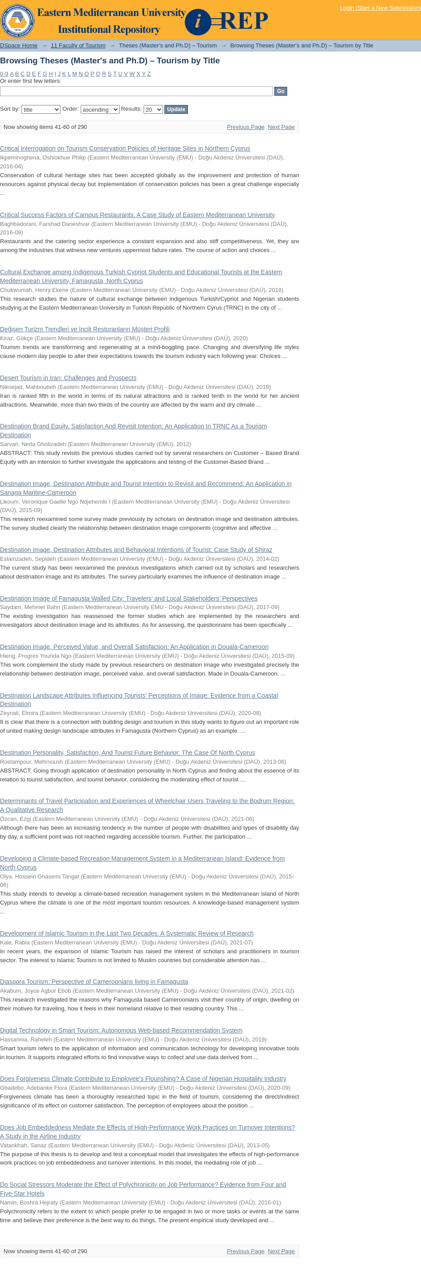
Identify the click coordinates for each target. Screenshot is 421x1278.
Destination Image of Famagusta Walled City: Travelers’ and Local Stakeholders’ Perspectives (128, 598)
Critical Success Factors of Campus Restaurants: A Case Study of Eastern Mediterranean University (137, 214)
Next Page (281, 127)
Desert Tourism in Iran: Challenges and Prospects (68, 377)
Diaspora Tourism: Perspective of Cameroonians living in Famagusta (94, 981)
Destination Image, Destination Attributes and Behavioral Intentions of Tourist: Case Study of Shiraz (136, 549)
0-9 (4, 73)
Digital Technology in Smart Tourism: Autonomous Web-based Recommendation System (121, 1030)
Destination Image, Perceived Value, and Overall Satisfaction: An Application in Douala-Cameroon (134, 646)
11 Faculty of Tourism (78, 45)
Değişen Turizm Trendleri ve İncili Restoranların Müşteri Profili (85, 329)
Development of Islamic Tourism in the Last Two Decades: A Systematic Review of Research (126, 933)
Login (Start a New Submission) (380, 7)
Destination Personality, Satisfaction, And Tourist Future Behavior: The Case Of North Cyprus (127, 752)
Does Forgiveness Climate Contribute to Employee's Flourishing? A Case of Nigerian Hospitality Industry (143, 1078)
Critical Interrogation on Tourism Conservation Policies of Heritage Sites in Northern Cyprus (125, 148)
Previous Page (246, 127)
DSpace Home (19, 45)
